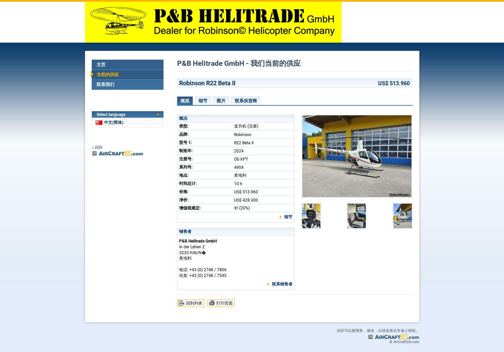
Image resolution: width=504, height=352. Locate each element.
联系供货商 (246, 100)
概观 (185, 100)
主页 (101, 64)
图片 (221, 100)
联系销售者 (282, 284)
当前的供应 (108, 74)
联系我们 (105, 84)
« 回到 (97, 147)
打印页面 (224, 303)
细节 (203, 100)
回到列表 (194, 303)
